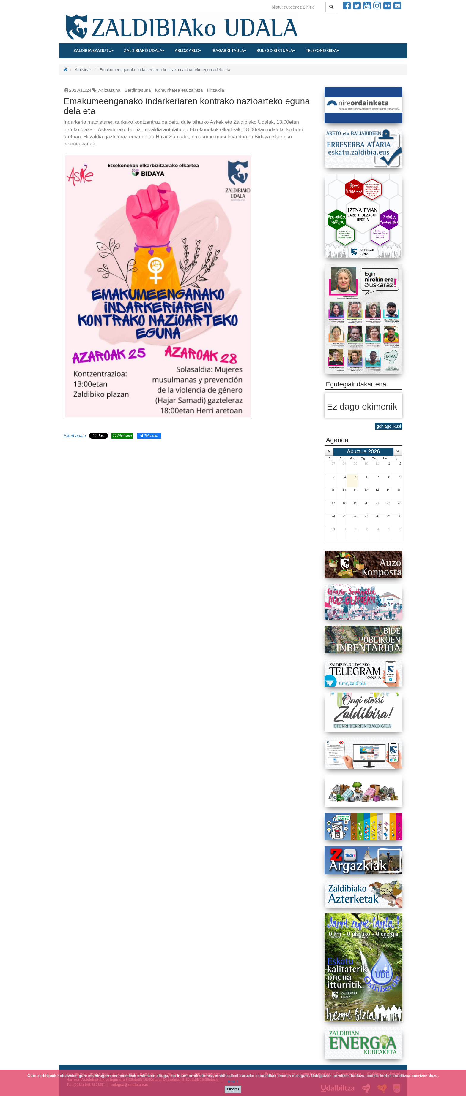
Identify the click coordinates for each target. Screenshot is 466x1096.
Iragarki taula (229, 50)
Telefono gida (322, 50)
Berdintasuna (138, 90)
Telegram (149, 435)
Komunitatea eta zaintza (179, 90)
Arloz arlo (188, 50)
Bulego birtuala (275, 50)
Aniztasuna (109, 90)
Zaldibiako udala (144, 50)
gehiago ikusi (389, 426)
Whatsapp (122, 435)
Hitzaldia (215, 90)
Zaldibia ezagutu (93, 50)
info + (233, 1081)
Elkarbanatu (75, 435)
